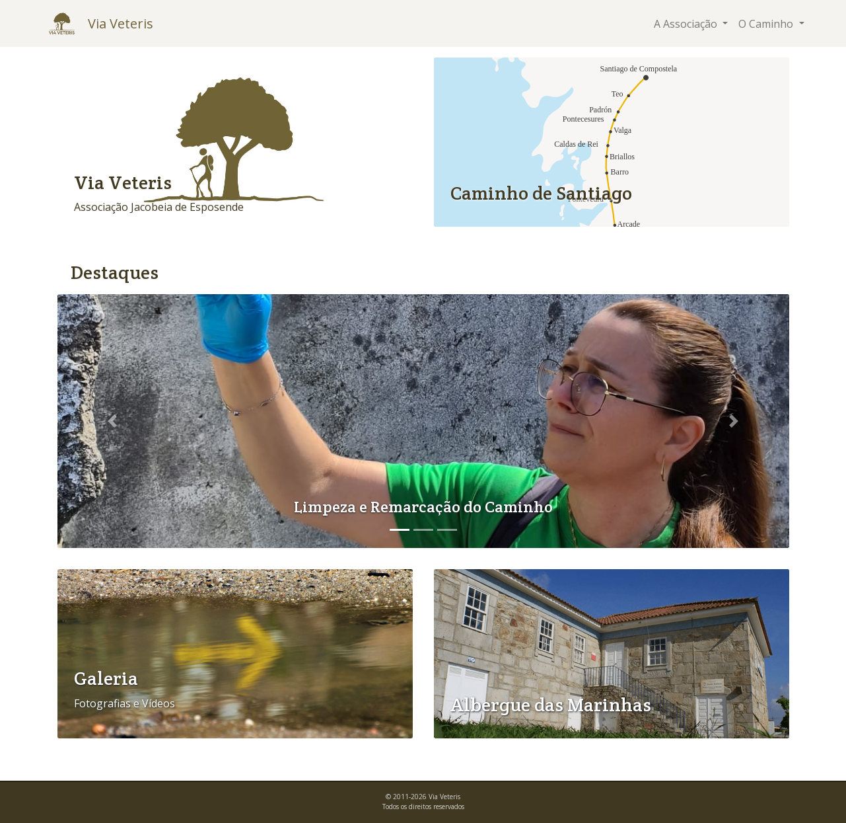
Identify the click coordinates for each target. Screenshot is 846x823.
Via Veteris (120, 23)
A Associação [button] (687, 24)
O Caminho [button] (767, 24)
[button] (112, 421)
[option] (423, 421)
